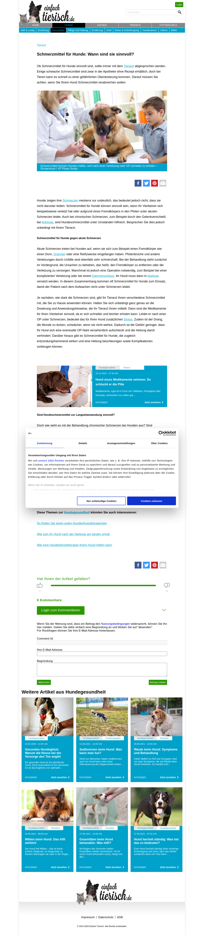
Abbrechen (44, 682)
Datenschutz (105, 917)
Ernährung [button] (97, 30)
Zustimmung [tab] (44, 443)
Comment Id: (45, 638)
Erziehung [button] (43, 30)
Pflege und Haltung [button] (78, 30)
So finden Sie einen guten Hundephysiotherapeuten (72, 523)
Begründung (45, 661)
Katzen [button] (102, 25)
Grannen (59, 254)
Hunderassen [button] (150, 30)
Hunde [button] (69, 25)
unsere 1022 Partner (51, 460)
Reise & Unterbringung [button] (127, 30)
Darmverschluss (103, 276)
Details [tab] (83, 443)
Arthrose (47, 222)
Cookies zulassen (151, 500)
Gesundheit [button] (58, 30)
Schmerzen (70, 200)
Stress (128, 319)
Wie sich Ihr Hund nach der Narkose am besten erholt (73, 534)
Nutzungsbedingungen (115, 623)
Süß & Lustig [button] (27, 30)
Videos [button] (164, 30)
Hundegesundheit (77, 512)
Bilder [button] (174, 30)
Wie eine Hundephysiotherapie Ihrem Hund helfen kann (74, 545)
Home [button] (35, 25)
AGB (120, 917)
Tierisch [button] (135, 25)
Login (179, 4)
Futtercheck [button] (168, 25)
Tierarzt (41, 45)
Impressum (88, 917)
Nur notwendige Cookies (101, 500)
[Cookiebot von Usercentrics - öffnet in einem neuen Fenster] (161, 433)
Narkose (153, 276)
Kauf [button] (108, 30)
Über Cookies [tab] (159, 443)
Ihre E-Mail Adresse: (50, 649)
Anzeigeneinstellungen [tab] (121, 443)
